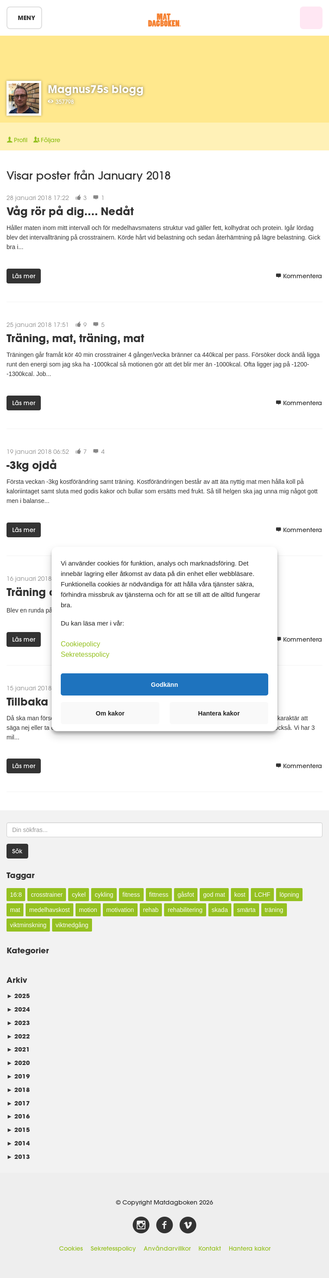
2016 (18, 1116)
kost (240, 894)
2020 (18, 1062)
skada (220, 909)
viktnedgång (72, 925)
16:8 (16, 894)
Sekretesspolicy (113, 1248)
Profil (17, 140)
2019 (18, 1076)
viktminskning (28, 925)
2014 (18, 1143)
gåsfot (186, 894)
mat (15, 909)
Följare (46, 140)
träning (274, 909)
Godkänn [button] (164, 684)
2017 (18, 1103)
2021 (18, 1049)
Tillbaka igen (41, 701)
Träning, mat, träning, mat (75, 338)
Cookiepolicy (80, 644)
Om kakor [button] (110, 713)
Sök (17, 851)
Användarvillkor (167, 1248)
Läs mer (23, 276)
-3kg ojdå (32, 465)
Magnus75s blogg (96, 89)
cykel (79, 894)
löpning (289, 894)
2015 (18, 1129)
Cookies (71, 1248)
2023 (18, 1022)
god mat (214, 894)
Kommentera (299, 276)
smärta (246, 909)
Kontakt (209, 1248)
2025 (18, 996)
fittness (158, 894)
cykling (104, 894)
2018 (18, 1089)
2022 (18, 1036)
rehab (151, 909)
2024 (18, 1009)
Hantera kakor (249, 1248)
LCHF (262, 894)
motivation (120, 909)
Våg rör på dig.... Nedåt (70, 211)
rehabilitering (185, 909)
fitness (131, 894)
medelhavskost (49, 909)
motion (88, 909)
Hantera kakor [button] (219, 713)
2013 (18, 1156)
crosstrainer (47, 894)
